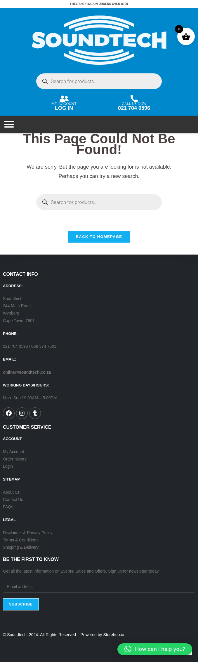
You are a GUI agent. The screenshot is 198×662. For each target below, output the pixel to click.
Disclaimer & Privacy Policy (28, 532)
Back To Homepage (99, 236)
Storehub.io (113, 634)
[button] (154, 649)
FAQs (8, 506)
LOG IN (64, 108)
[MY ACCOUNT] (64, 98)
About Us (11, 492)
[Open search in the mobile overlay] (99, 81)
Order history (15, 459)
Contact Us (13, 499)
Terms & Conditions (20, 540)
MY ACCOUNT (64, 102)
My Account (13, 451)
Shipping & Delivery (21, 547)
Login (8, 466)
